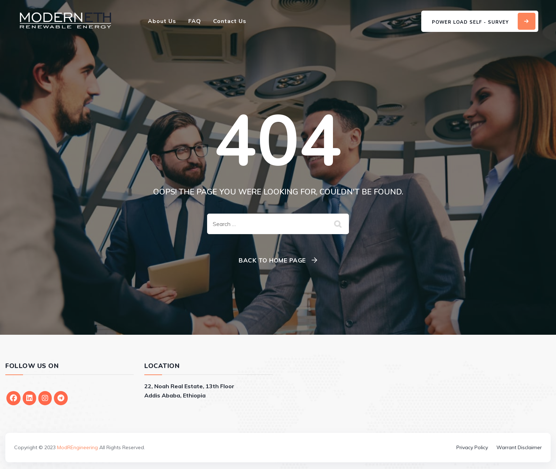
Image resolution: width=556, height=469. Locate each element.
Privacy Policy (472, 447)
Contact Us (229, 21)
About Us (162, 21)
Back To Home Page (272, 260)
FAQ (194, 21)
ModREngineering (77, 447)
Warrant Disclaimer (519, 447)
